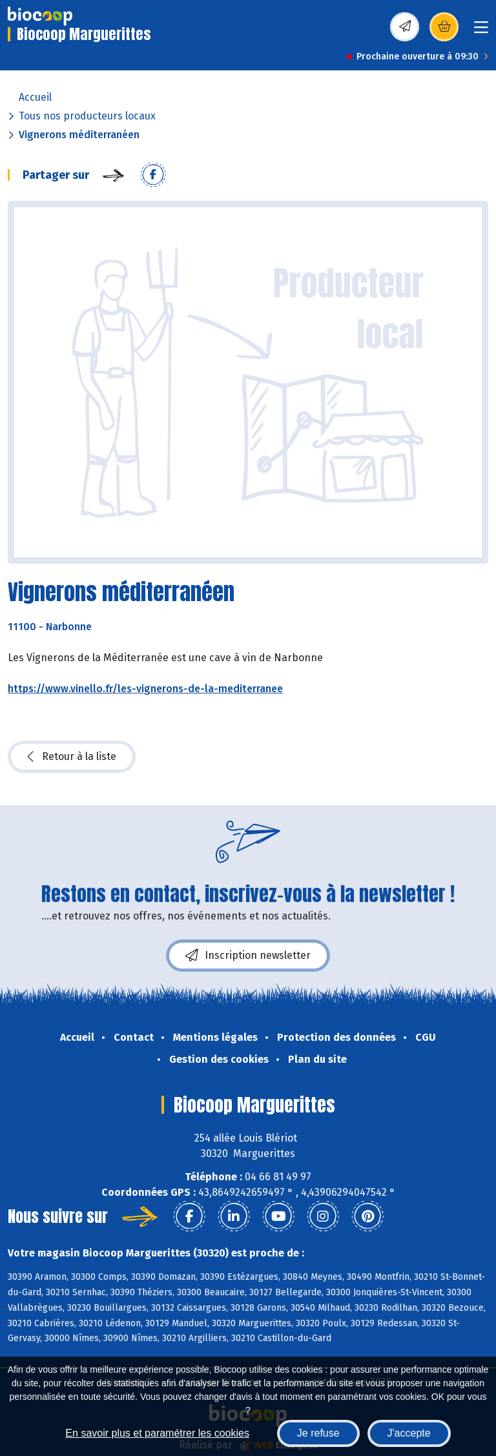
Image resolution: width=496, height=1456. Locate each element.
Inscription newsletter (248, 955)
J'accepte (409, 1433)
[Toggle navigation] (481, 31)
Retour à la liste (71, 756)
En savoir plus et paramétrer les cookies (157, 1433)
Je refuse (318, 1433)
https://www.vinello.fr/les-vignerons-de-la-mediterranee (145, 688)
